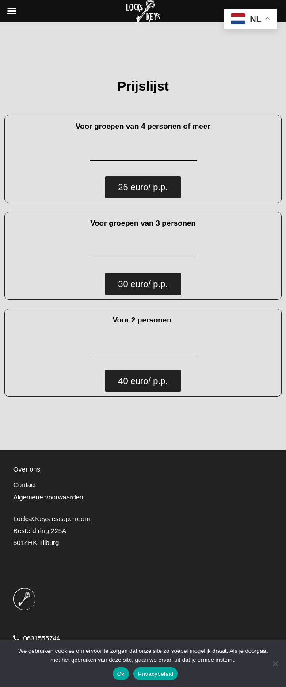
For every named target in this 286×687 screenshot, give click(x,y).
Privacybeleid (156, 674)
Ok (121, 674)
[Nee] (275, 663)
